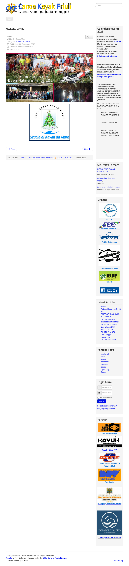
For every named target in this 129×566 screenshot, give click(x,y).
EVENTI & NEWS (23, 42)
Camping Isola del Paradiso (109, 537)
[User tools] (89, 37)
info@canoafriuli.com (107, 56)
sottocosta (105, 362)
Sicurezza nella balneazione (109, 187)
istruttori (104, 364)
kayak (103, 359)
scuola (103, 367)
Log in (101, 401)
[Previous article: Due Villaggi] (11, 149)
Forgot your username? (107, 406)
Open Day (105, 369)
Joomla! (9, 558)
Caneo (103, 372)
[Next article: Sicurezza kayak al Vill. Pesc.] (87, 149)
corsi (103, 357)
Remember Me (106, 397)
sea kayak (105, 354)
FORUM (117, 42)
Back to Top (118, 560)
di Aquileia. (109, 77)
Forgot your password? (106, 408)
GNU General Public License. (55, 558)
